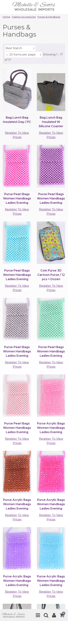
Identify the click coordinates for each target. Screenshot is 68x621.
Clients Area (12, 563)
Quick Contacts (15, 579)
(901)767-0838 (37, 497)
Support (9, 569)
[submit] (58, 539)
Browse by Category (18, 557)
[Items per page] (23, 55)
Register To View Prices (17, 135)
